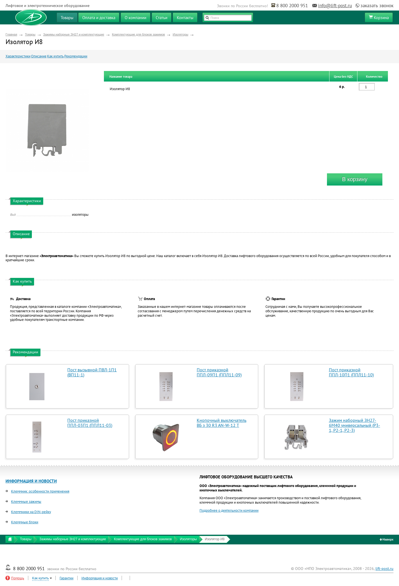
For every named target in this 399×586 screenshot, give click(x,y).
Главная (11, 34)
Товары (30, 34)
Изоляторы (180, 34)
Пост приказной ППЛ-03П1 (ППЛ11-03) (89, 422)
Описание (39, 56)
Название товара (120, 76)
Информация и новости (99, 578)
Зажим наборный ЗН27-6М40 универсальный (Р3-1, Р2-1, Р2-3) (354, 425)
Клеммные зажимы (26, 501)
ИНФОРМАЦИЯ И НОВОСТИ (31, 481)
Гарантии (66, 578)
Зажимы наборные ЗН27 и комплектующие (73, 34)
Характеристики (18, 56)
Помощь (17, 578)
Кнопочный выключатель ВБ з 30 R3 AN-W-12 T (221, 422)
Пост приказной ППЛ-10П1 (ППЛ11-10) (351, 372)
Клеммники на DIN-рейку (31, 511)
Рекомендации (75, 56)
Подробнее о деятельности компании (229, 510)
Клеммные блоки (24, 522)
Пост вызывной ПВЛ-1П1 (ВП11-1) (92, 372)
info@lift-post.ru (335, 5)
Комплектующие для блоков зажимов (138, 34)
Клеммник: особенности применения (40, 491)
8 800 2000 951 (292, 5)
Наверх (387, 539)
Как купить (55, 56)
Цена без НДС (343, 76)
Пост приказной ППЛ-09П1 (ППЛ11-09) (219, 372)
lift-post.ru (384, 568)
